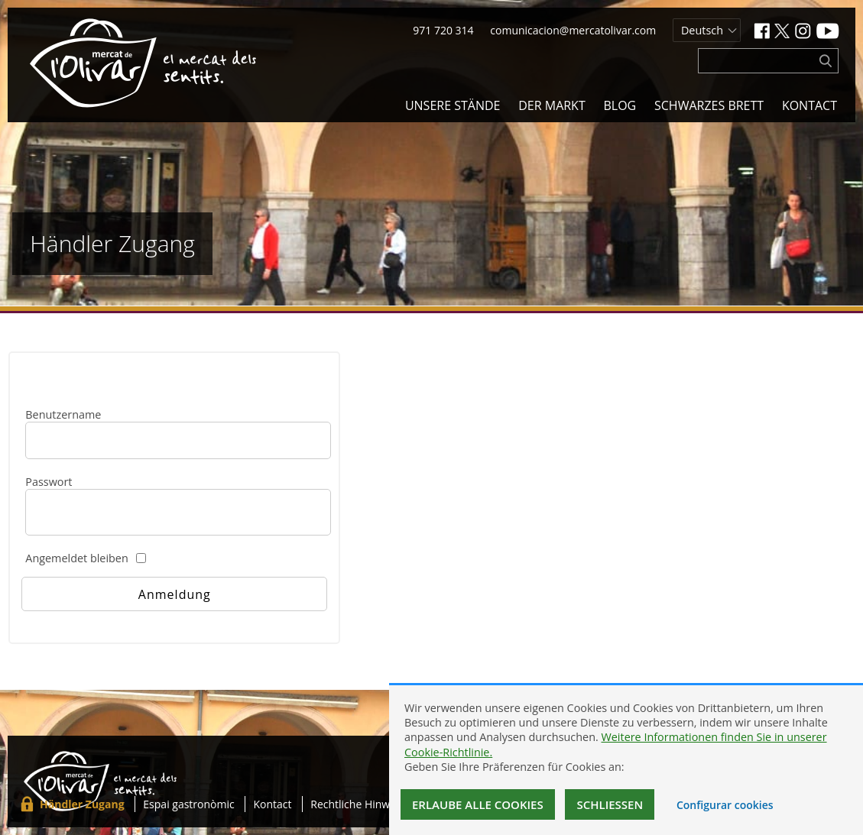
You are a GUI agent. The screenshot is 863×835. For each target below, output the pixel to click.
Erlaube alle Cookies (477, 804)
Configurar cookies (725, 805)
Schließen (609, 804)
